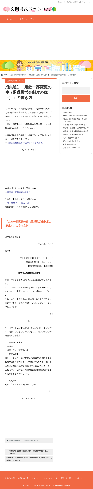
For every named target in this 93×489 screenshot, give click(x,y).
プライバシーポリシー (28, 19)
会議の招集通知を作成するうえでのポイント (26, 143)
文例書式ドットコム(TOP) (18, 203)
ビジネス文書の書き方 (71, 141)
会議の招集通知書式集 (31, 441)
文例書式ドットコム (46, 485)
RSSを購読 (72, 2)
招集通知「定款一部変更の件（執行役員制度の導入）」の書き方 (30, 452)
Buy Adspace (68, 112)
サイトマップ (85, 2)
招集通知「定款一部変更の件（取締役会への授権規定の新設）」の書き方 (27, 459)
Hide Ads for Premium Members (75, 115)
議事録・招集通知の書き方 (19, 192)
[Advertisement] (46, 41)
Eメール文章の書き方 (71, 138)
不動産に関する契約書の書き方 (75, 125)
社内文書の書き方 (70, 144)
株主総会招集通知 (14, 441)
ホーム (61, 2)
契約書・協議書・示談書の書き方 (76, 128)
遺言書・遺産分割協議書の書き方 (76, 131)
